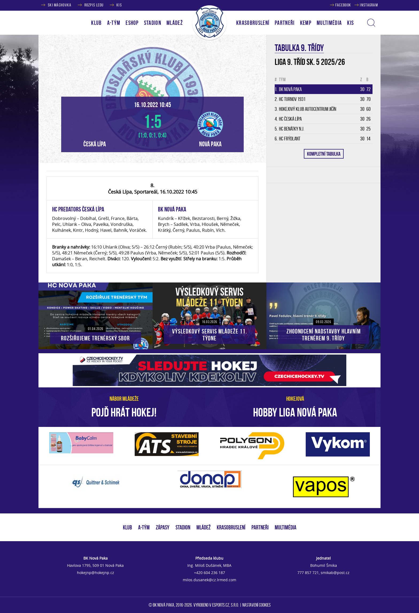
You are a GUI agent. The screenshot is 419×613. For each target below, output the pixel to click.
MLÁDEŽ (203, 527)
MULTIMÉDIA (285, 527)
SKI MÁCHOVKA (59, 5)
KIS (119, 5)
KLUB (127, 527)
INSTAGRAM (369, 5)
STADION (183, 527)
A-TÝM (144, 527)
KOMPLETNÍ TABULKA (323, 154)
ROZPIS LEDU (94, 5)
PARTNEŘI (285, 22)
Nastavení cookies (256, 605)
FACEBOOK (343, 5)
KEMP (305, 22)
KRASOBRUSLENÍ (252, 22)
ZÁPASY (162, 527)
